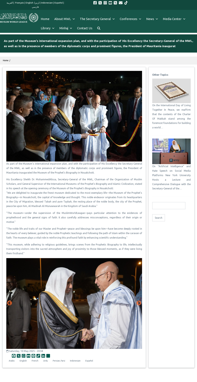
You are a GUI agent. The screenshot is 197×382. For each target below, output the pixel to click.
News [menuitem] (153, 19)
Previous (9, 303)
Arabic (12, 361)
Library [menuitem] (49, 28)
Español (58, 2)
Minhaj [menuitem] (67, 28)
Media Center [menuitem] (175, 19)
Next (139, 303)
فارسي (35, 7)
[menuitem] (99, 28)
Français (19, 2)
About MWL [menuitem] (65, 19)
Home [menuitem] (45, 19)
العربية (10, 2)
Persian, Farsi (59, 361)
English (30, 2)
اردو (37, 2)
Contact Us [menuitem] (84, 28)
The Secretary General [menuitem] (98, 19)
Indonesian (47, 2)
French (35, 361)
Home (5, 60)
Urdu (45, 361)
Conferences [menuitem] (132, 19)
